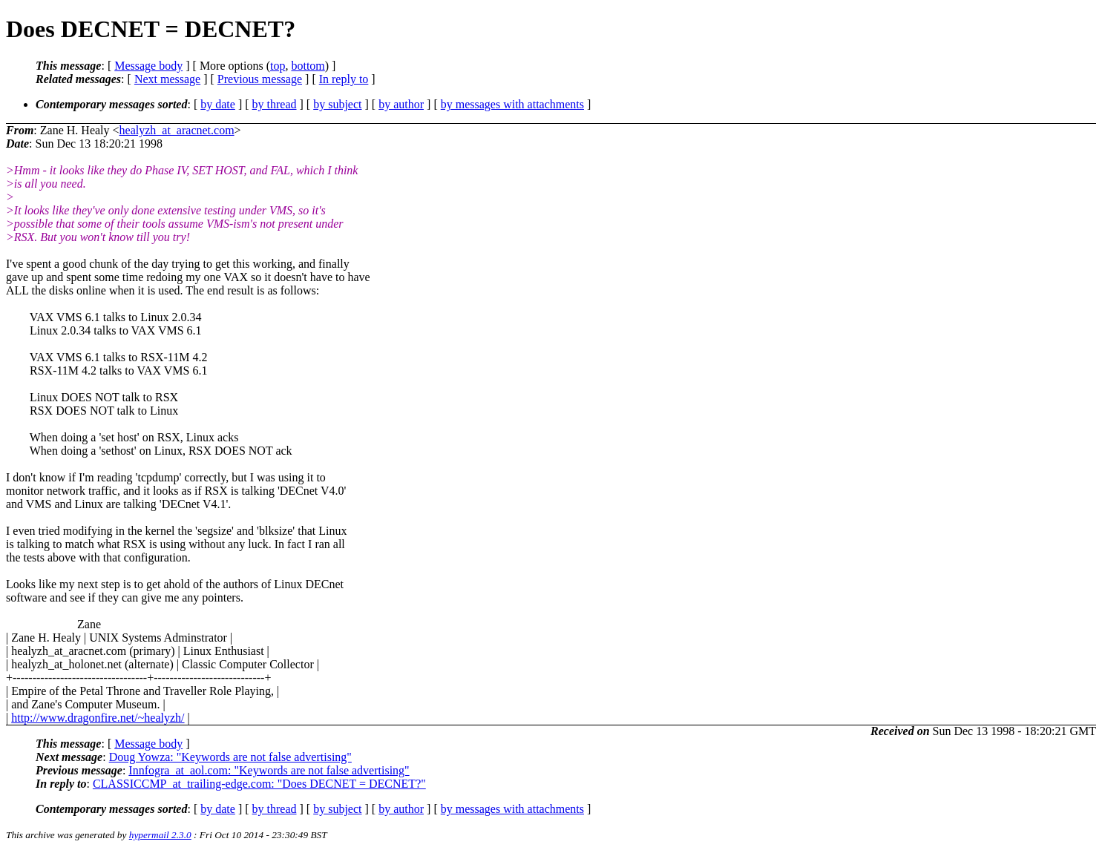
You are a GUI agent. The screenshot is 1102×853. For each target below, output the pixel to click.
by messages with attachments (512, 104)
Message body (148, 65)
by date (217, 104)
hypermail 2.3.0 (160, 834)
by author (401, 104)
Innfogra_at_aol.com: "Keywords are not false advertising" (268, 770)
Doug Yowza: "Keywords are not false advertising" (230, 757)
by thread (274, 104)
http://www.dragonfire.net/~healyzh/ (97, 717)
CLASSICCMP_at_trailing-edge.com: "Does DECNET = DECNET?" (259, 783)
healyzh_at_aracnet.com (176, 130)
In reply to (344, 79)
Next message (167, 79)
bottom (307, 65)
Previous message (259, 79)
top (277, 65)
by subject (337, 104)
